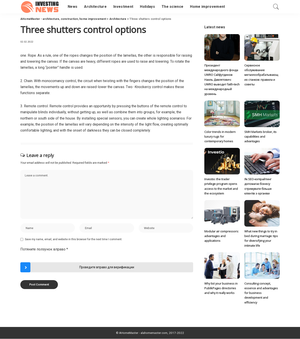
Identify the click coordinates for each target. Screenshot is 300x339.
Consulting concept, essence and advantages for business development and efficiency (261, 292)
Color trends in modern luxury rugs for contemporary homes (220, 136)
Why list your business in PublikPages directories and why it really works (221, 288)
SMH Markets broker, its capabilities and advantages (260, 136)
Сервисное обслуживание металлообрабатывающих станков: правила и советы (261, 74)
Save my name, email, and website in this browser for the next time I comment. (73, 239)
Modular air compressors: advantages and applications (221, 236)
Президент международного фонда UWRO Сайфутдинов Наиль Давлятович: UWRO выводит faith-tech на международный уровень (222, 79)
